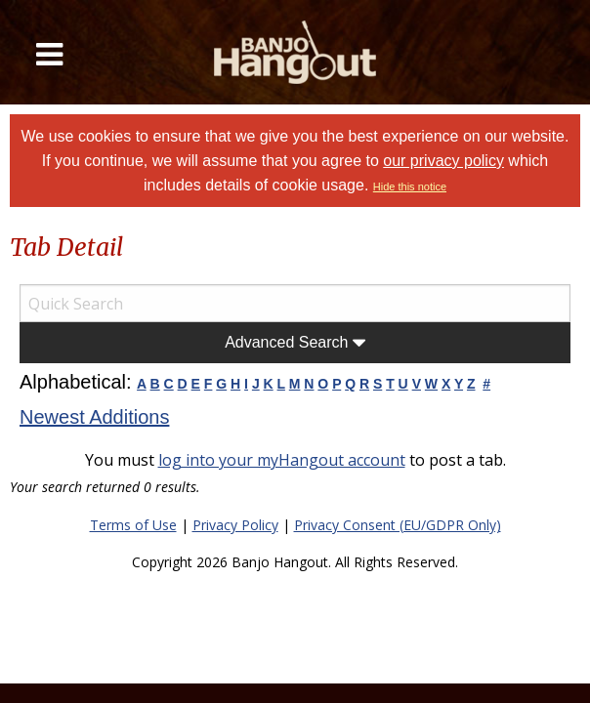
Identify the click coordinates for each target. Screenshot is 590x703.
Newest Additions (94, 417)
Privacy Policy (235, 525)
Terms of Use (133, 525)
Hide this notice (409, 186)
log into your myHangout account (281, 460)
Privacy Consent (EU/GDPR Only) (397, 525)
